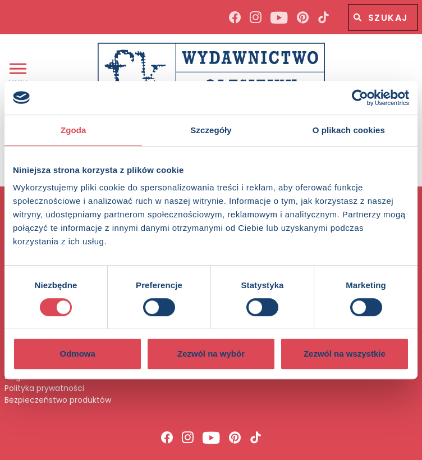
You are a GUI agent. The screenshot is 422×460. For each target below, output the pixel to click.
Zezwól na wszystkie (345, 353)
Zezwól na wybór (211, 353)
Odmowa (77, 353)
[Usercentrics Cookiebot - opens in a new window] (360, 97)
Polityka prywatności (44, 388)
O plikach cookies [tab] (349, 130)
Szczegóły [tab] (210, 130)
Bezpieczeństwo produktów (57, 400)
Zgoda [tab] (73, 130)
